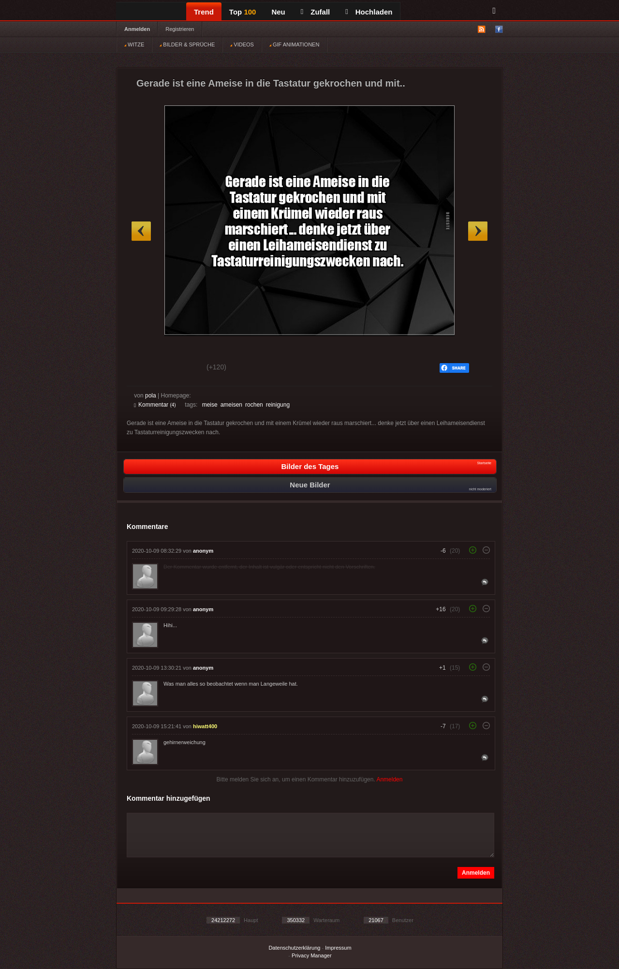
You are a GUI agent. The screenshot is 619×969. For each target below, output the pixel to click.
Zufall (315, 12)
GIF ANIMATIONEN (294, 44)
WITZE (134, 44)
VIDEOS (242, 44)
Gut (145, 368)
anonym (203, 551)
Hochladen (368, 12)
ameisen (231, 404)
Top (242, 12)
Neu (278, 12)
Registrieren (179, 29)
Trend (204, 12)
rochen (254, 404)
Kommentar (155, 404)
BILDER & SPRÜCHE (187, 44)
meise (210, 404)
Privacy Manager (312, 955)
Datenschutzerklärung (294, 948)
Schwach (181, 368)
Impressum (338, 948)
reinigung (278, 404)
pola (150, 395)
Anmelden (137, 29)
